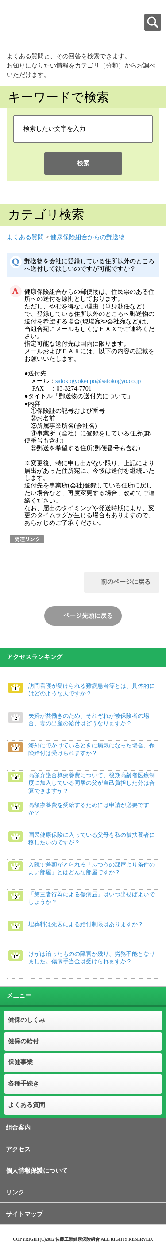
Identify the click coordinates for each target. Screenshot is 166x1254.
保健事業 (20, 1062)
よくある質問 (25, 237)
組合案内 (18, 1127)
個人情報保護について (37, 1170)
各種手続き (23, 1083)
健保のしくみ (26, 1020)
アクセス (18, 1149)
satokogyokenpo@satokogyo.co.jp (98, 381)
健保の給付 (23, 1041)
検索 (83, 163)
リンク (15, 1192)
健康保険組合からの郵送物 (87, 237)
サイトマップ (24, 1214)
